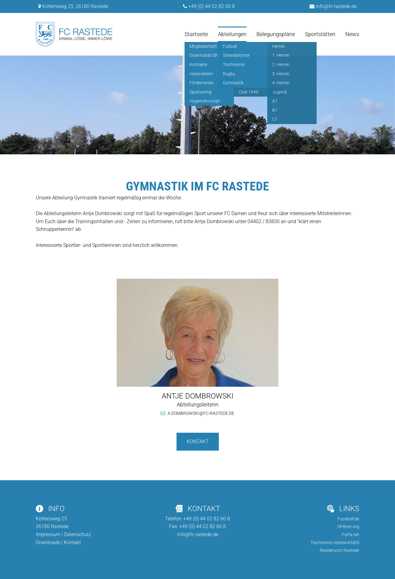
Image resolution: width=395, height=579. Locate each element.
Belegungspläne (275, 34)
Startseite (196, 34)
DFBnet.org (348, 526)
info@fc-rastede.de (336, 6)
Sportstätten (320, 34)
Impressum (48, 534)
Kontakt (198, 441)
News (352, 34)
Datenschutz (77, 534)
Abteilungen (232, 34)
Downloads (48, 542)
